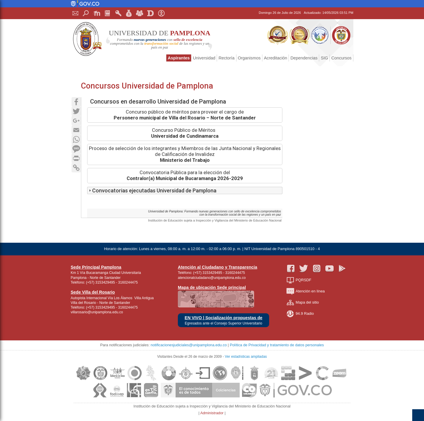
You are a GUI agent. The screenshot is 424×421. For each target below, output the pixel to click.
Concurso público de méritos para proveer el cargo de (185, 115)
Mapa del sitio (302, 302)
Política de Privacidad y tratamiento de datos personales (277, 345)
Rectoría (226, 58)
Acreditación (275, 58)
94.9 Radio (300, 313)
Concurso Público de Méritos (184, 133)
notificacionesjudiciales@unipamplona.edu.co (189, 345)
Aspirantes (179, 58)
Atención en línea (305, 291)
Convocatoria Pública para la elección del (185, 175)
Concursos (341, 58)
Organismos (249, 58)
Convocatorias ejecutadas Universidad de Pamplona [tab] (151, 190)
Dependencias (303, 58)
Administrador (212, 413)
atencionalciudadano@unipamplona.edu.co (212, 278)
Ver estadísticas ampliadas (246, 357)
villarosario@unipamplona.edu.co (97, 312)
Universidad (204, 58)
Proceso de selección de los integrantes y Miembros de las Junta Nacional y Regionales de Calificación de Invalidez (185, 154)
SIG (324, 58)
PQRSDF (298, 280)
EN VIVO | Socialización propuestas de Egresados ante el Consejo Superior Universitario (223, 320)
